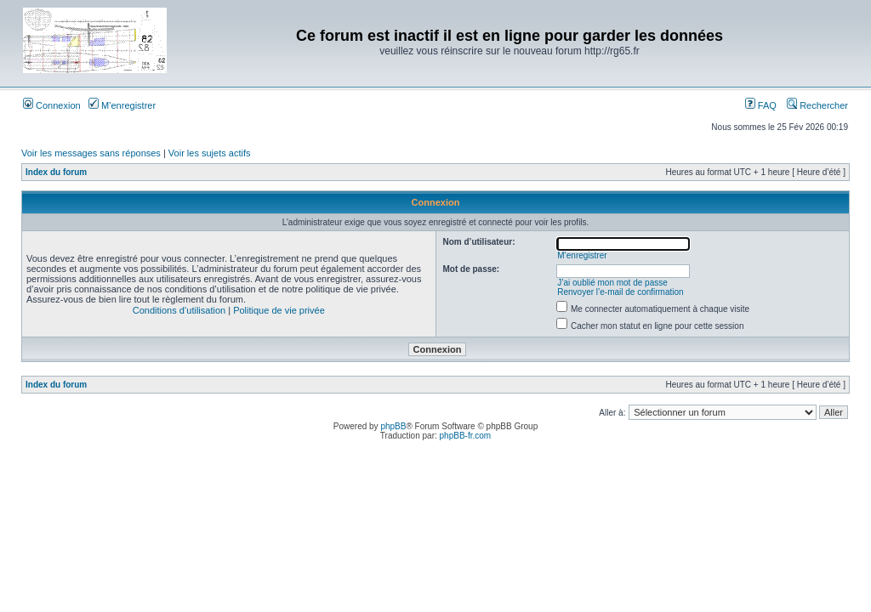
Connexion (52, 105)
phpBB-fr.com (466, 435)
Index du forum (56, 172)
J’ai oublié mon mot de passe (612, 282)
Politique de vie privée (279, 310)
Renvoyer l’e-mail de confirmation (620, 292)
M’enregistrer (122, 105)
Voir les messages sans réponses (91, 153)
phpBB (393, 426)
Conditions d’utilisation (179, 310)
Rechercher (817, 105)
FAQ (761, 105)
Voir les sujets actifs (209, 153)
